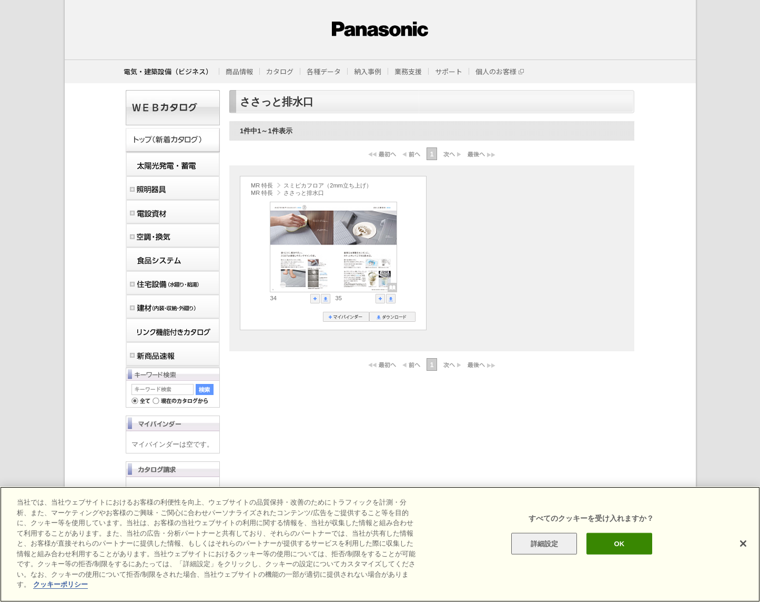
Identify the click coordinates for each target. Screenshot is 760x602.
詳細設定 (545, 543)
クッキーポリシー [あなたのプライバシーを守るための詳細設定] (60, 584)
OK (619, 543)
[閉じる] (743, 543)
